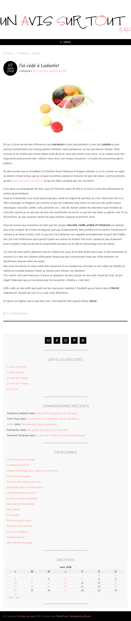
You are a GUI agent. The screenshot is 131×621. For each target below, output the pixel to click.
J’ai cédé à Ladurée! (39, 65)
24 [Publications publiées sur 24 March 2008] (15, 590)
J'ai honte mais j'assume (21, 492)
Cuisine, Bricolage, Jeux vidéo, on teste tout (32, 470)
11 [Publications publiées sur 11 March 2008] (32, 582)
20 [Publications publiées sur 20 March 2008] (65, 586)
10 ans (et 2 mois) (17, 378)
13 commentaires (17, 313)
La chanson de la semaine (22, 498)
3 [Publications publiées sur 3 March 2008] (15, 578)
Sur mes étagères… (18, 531)
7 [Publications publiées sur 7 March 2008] (82, 578)
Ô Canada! (13, 515)
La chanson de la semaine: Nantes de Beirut (53, 418)
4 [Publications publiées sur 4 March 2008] (32, 578)
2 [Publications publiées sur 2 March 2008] (115, 575)
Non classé (13, 509)
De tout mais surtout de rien (50, 70)
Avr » (18, 597)
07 (10, 65)
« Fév (10, 597)
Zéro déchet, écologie (20, 542)
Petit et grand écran (19, 520)
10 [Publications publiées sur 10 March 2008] (15, 582)
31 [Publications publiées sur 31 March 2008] (15, 594)
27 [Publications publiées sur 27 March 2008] (65, 590)
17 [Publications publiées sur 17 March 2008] (15, 586)
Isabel (10, 424)
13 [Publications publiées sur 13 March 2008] (65, 582)
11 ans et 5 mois (17, 366)
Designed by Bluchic (80, 616)
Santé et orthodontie (19, 526)
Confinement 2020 (18, 465)
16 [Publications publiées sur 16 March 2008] (115, 582)
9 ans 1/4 (12, 389)
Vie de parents (15, 537)
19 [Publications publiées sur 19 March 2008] (48, 586)
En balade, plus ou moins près (24, 487)
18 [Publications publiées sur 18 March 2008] (32, 586)
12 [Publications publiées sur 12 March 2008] (48, 582)
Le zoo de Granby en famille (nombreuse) (60, 435)
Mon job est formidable (20, 504)
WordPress (62, 616)
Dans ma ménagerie (19, 476)
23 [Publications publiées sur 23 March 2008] (115, 586)
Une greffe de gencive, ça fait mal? (57, 413)
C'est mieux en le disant (21, 459)
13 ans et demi (16, 372)
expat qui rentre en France (27, 180)
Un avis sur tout (25, 616)
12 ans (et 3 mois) (17, 383)
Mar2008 (10, 70)
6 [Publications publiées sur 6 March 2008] (65, 578)
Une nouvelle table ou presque (39, 424)
